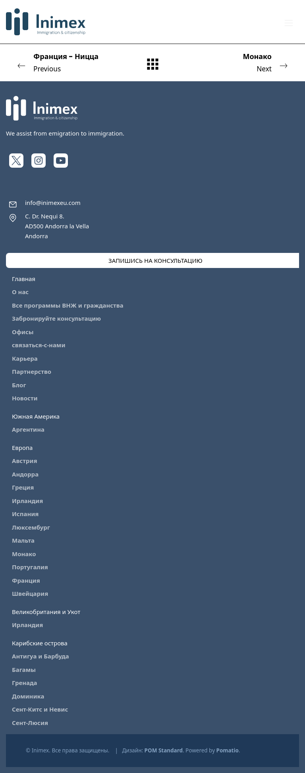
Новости (25, 398)
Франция (26, 580)
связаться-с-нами (39, 345)
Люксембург (31, 527)
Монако (24, 554)
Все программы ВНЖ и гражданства (68, 305)
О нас (20, 292)
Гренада (24, 683)
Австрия (24, 461)
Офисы (23, 332)
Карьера (25, 358)
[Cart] (267, 21)
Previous (66, 62)
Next (239, 62)
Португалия (30, 567)
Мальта (23, 540)
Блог (19, 385)
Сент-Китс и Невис (40, 709)
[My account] (250, 22)
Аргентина (28, 429)
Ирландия (27, 501)
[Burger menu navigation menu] (288, 22)
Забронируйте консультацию (56, 318)
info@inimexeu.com (53, 203)
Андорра (25, 474)
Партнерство (31, 371)
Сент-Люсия (30, 723)
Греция (23, 487)
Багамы (24, 670)
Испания (25, 514)
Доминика (28, 696)
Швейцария (30, 593)
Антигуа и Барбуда (40, 656)
